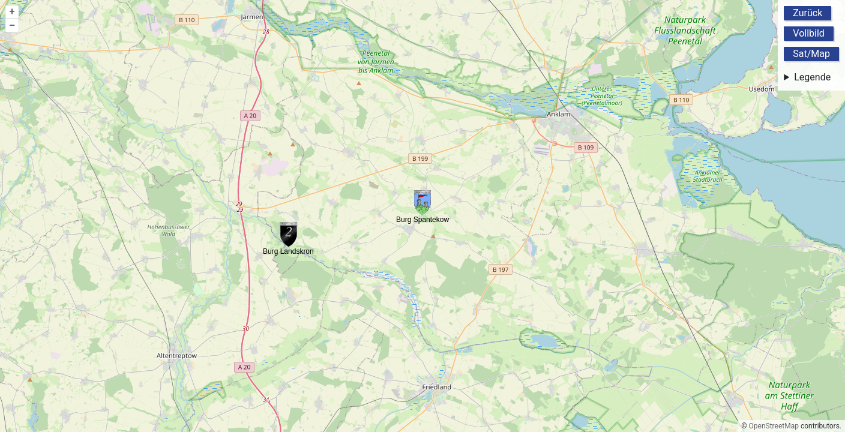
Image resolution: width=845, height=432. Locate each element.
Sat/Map (811, 53)
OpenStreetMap (774, 426)
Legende (812, 77)
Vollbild (809, 33)
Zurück (807, 13)
